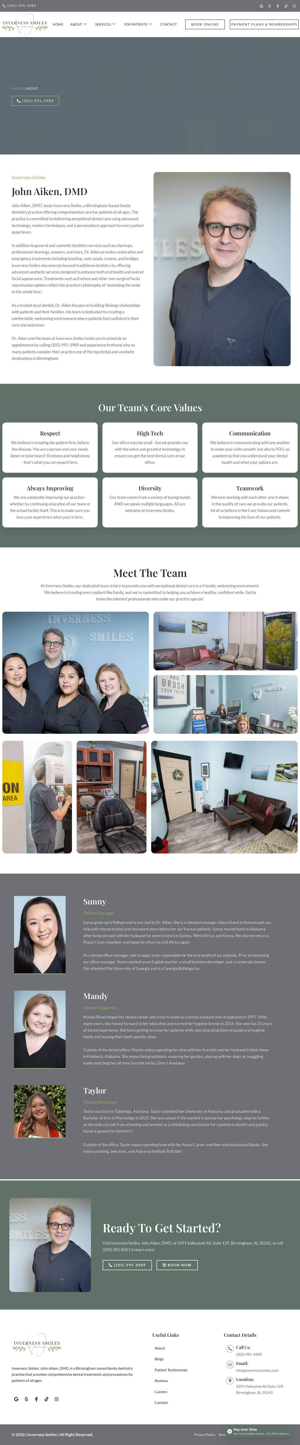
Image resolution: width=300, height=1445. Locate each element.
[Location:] (230, 1380)
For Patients (138, 24)
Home (58, 24)
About (78, 24)
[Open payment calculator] (258, 1431)
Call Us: (243, 1347)
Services (105, 24)
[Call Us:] (230, 1349)
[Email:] (230, 1364)
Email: (242, 1363)
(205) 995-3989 (65, 344)
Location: (245, 1379)
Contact (168, 24)
